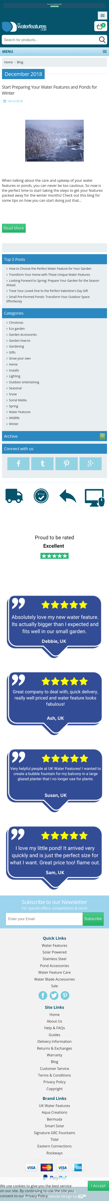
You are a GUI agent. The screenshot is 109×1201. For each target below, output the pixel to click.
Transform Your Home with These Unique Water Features (49, 274)
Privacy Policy (54, 1081)
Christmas (16, 322)
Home (8, 62)
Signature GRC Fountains (54, 1132)
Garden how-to (19, 340)
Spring (13, 406)
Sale (54, 985)
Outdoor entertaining (24, 382)
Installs (14, 370)
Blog (20, 62)
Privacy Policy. (36, 1195)
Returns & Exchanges (54, 1048)
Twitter (54, 995)
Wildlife (14, 418)
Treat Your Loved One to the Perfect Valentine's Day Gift (48, 291)
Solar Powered (54, 952)
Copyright (54, 1088)
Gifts (12, 352)
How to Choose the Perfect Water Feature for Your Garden (50, 268)
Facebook (42, 995)
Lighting (14, 376)
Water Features (20, 412)
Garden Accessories (23, 334)
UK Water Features (54, 1105)
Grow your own (20, 358)
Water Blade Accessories (54, 979)
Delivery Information (54, 1041)
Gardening (16, 346)
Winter (13, 424)
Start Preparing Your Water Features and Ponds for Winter (49, 90)
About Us (54, 1021)
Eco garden (17, 328)
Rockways (54, 1153)
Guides (54, 1034)
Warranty (54, 1055)
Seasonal (15, 388)
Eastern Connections (54, 1146)
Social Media (18, 400)
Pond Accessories (54, 965)
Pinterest (65, 995)
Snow (13, 394)
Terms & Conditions (54, 1075)
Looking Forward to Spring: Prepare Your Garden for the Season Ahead (52, 282)
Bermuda (54, 1119)
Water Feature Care (54, 972)
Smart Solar (54, 1125)
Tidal (54, 1139)
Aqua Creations (54, 1112)
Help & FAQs (54, 1027)
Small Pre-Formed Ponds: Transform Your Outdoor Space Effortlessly (48, 299)
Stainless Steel (54, 958)
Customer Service (54, 1068)
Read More (14, 228)
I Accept (98, 1185)
